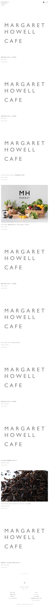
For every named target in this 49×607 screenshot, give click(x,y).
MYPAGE (36, 592)
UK (23, 588)
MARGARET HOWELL (24, 587)
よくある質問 (36, 596)
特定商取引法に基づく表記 (36, 598)
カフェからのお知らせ (12, 598)
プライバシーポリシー (36, 600)
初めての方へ (12, 592)
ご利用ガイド (12, 596)
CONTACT (36, 594)
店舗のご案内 (12, 594)
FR (26, 588)
